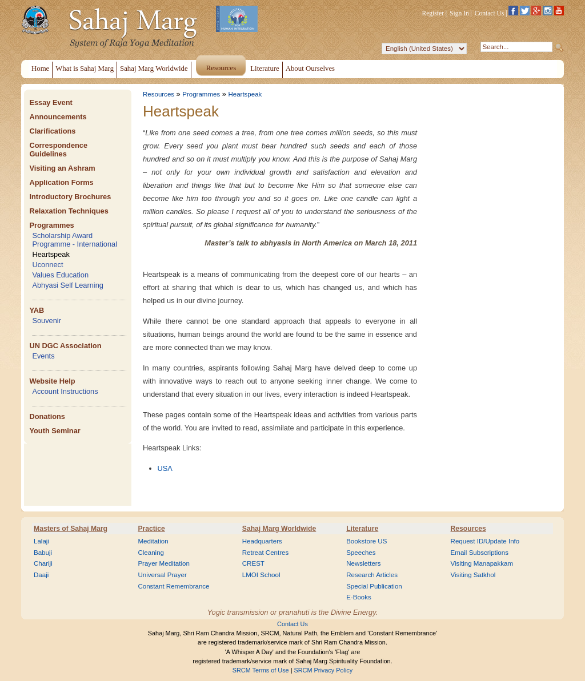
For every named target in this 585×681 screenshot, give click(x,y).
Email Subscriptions (479, 552)
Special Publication (374, 586)
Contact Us (489, 13)
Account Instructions (65, 391)
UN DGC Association (65, 345)
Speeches (360, 552)
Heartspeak (50, 254)
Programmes (51, 225)
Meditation (153, 541)
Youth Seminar (54, 430)
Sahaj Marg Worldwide (279, 529)
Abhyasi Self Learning (67, 285)
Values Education (60, 275)
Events (43, 356)
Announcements (57, 116)
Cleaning (151, 552)
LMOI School (261, 574)
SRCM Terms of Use (261, 670)
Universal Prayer (162, 574)
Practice (151, 529)
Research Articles (372, 574)
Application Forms (61, 182)
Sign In (459, 13)
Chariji (43, 563)
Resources (158, 94)
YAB (36, 310)
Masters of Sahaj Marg (70, 529)
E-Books (358, 597)
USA (165, 468)
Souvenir (46, 320)
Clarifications (52, 131)
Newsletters (363, 563)
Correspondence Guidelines (58, 149)
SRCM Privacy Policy (323, 670)
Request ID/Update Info (485, 541)
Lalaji (41, 541)
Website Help (52, 381)
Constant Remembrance (173, 586)
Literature (362, 529)
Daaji (41, 574)
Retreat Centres (265, 552)
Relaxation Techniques (68, 211)
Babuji (43, 552)
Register (433, 13)
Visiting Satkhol (473, 574)
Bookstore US (366, 541)
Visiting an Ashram (62, 168)
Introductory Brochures (70, 196)
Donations (47, 416)
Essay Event (50, 102)
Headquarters (262, 541)
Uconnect (47, 264)
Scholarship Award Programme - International (74, 239)
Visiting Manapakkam (482, 563)
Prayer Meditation (164, 563)
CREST (253, 563)
